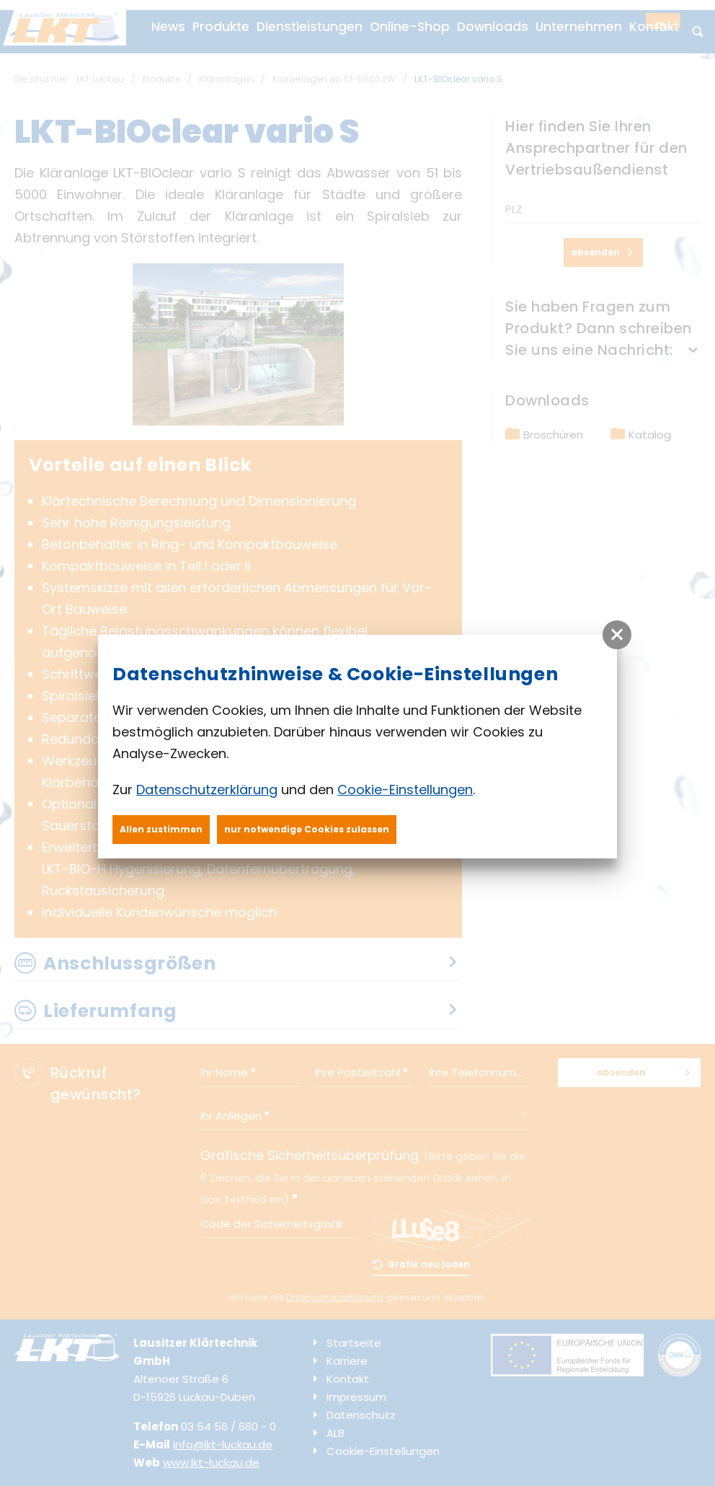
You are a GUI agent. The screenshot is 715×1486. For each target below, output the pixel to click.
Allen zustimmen (161, 829)
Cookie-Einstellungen (405, 790)
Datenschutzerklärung (206, 790)
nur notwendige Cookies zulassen (306, 829)
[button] (617, 634)
